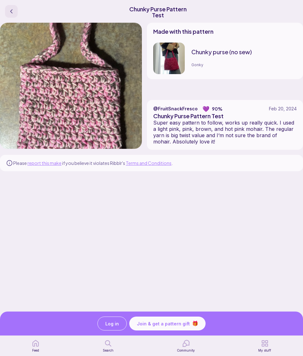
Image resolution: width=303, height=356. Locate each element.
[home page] (35, 346)
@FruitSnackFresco (175, 108)
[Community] (186, 346)
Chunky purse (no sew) (221, 51)
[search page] (108, 346)
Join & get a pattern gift (167, 323)
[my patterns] (264, 346)
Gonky (197, 64)
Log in (112, 323)
